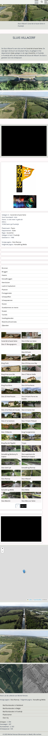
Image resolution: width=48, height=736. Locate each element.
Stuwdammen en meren (10, 308)
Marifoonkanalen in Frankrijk (12, 712)
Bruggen (5, 272)
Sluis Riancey (16, 242)
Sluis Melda (25, 490)
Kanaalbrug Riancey (28, 468)
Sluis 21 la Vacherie (7, 421)
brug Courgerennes (28, 432)
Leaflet (29, 599)
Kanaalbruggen (7, 279)
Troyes (24, 443)
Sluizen (4, 304)
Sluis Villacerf (26, 479)
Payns (13, 228)
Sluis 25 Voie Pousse (8, 396)
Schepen (3, 722)
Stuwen (4, 311)
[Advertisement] (23, 141)
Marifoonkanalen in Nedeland (13, 705)
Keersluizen (6, 282)
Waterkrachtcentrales (9, 322)
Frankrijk (16, 235)
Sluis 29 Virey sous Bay (29, 363)
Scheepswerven (7, 300)
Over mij (5, 718)
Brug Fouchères (6, 385)
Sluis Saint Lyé (6, 468)
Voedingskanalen (8, 318)
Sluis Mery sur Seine (28, 501)
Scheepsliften (6, 297)
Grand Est (31, 53)
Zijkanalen (5, 325)
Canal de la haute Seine (34, 48)
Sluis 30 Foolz (26, 352)
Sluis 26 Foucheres (28, 385)
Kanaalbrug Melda (20, 244)
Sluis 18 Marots (6, 432)
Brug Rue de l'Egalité (8, 443)
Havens (4, 275)
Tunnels (4, 315)
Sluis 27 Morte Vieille (29, 374)
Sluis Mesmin (5, 501)
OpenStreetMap (38, 599)
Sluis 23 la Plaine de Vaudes (10, 410)
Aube (12, 53)
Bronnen (5, 268)
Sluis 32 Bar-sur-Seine (29, 341)
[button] (24, 571)
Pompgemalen (7, 293)
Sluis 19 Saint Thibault (29, 421)
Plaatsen (5, 290)
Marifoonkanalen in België (11, 708)
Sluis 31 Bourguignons (9, 344)
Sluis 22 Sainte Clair (28, 410)
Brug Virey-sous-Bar (8, 374)
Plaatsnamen (7, 715)
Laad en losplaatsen (8, 286)
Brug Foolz (5, 363)
